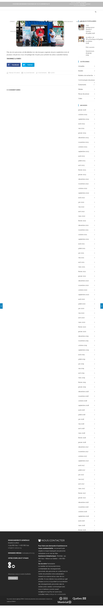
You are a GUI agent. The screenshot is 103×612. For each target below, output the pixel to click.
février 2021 (82, 271)
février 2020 (82, 327)
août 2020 (81, 299)
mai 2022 (81, 207)
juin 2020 (81, 308)
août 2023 (81, 156)
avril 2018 (81, 428)
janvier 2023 (82, 174)
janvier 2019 (82, 387)
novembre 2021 (83, 230)
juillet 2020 (81, 304)
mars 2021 (81, 267)
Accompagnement (66, 21)
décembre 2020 (83, 281)
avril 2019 (81, 373)
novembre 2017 (83, 451)
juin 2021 (81, 253)
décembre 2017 (83, 447)
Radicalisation (23, 21)
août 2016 (81, 521)
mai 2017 (81, 479)
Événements (82, 84)
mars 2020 (81, 322)
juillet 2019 (81, 359)
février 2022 (82, 221)
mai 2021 (81, 257)
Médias (80, 89)
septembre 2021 (83, 239)
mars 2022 (81, 216)
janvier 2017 (82, 498)
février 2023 (82, 170)
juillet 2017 (81, 470)
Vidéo (80, 98)
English (13, 31)
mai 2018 (81, 424)
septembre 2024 (83, 119)
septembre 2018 (83, 405)
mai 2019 (81, 368)
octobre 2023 (82, 147)
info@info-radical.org (15, 548)
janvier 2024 (82, 133)
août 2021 (81, 244)
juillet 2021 (81, 248)
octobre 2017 (82, 456)
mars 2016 (81, 525)
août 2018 (81, 410)
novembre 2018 (83, 396)
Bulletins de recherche (85, 75)
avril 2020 (81, 317)
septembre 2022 (83, 193)
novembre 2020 (83, 285)
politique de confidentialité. (57, 594)
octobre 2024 (82, 114)
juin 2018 (81, 419)
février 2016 (82, 530)
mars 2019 (81, 377)
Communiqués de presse (86, 80)
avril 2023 (81, 165)
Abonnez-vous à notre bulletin (19, 574)
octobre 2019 (82, 345)
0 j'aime (51, 73)
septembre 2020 (83, 294)
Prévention (52, 21)
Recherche (80, 21)
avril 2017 (81, 484)
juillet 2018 (81, 414)
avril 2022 (81, 211)
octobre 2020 (82, 290)
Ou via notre (80, 5)
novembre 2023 (83, 142)
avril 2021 (81, 262)
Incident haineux (38, 21)
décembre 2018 (83, 391)
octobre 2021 (82, 234)
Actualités (81, 66)
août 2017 (81, 465)
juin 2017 (81, 474)
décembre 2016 (83, 502)
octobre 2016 (82, 511)
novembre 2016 (83, 507)
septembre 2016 (83, 516)
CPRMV (12, 21)
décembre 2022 (83, 179)
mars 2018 (81, 433)
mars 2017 (81, 488)
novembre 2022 (83, 184)
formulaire (51, 563)
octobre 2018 (82, 401)
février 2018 (82, 438)
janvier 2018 (82, 442)
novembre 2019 (83, 341)
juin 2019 (81, 364)
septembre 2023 (83, 151)
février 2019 (82, 382)
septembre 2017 (83, 461)
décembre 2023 (83, 137)
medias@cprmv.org (28, 553)
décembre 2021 (83, 225)
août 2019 (81, 354)
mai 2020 (81, 313)
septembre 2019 (83, 350)
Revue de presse (83, 94)
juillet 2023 (81, 160)
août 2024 (81, 124)
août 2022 (81, 197)
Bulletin (80, 71)
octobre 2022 (82, 188)
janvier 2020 (82, 331)
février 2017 (82, 493)
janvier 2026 (82, 110)
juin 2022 (81, 202)
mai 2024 (81, 128)
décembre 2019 (83, 336)
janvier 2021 (82, 276)
